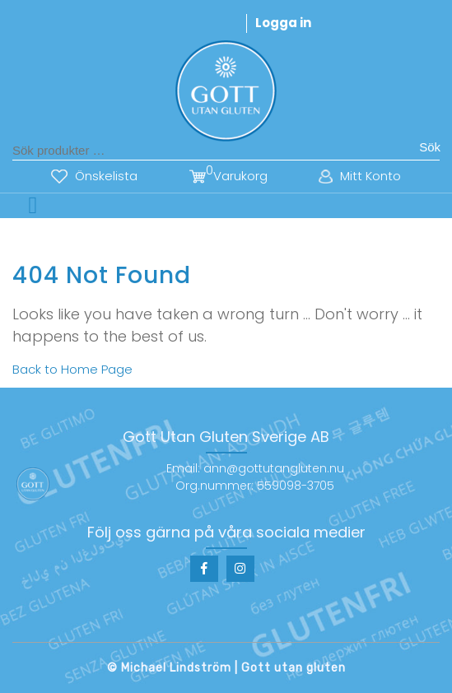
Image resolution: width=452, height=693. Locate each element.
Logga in (283, 22)
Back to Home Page (72, 369)
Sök (429, 147)
